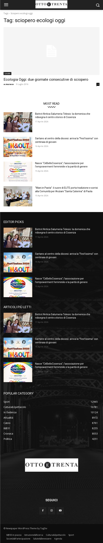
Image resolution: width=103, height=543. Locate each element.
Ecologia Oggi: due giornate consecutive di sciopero (46, 79)
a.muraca (9, 84)
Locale (7, 73)
